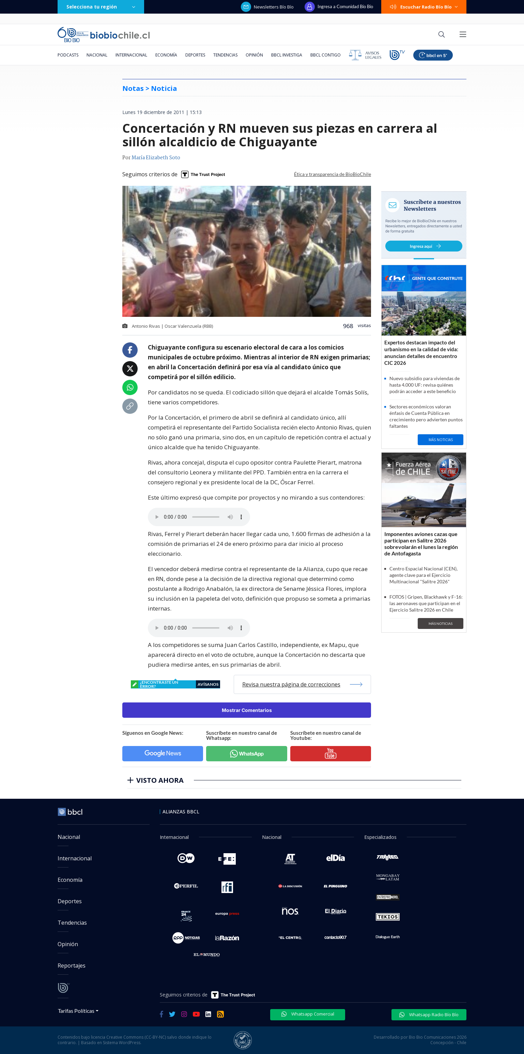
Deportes (195, 55)
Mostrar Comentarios (247, 710)
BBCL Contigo (325, 55)
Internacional (131, 55)
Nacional (97, 55)
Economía (166, 55)
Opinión (254, 55)
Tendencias (225, 55)
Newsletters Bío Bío (267, 7)
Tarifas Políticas (76, 1010)
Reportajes (72, 965)
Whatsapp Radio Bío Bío (429, 1014)
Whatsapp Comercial (307, 1014)
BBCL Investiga (286, 55)
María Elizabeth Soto (156, 158)
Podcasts (68, 55)
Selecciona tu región (100, 6)
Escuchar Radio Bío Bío (424, 7)
